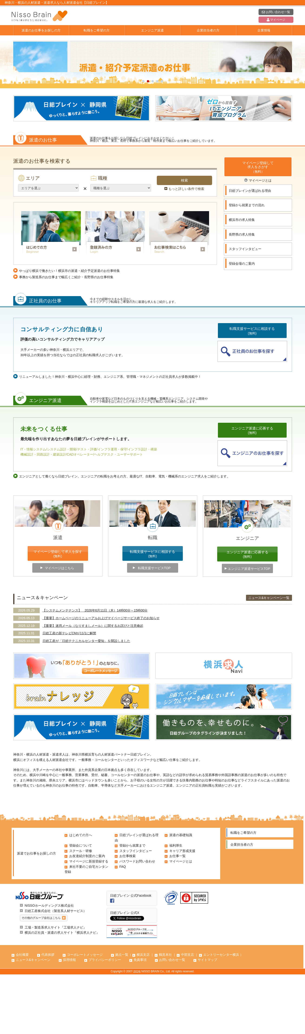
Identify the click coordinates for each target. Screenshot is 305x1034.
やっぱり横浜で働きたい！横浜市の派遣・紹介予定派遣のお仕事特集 (69, 330)
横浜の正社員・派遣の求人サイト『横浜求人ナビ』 (62, 992)
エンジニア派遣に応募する (252, 490)
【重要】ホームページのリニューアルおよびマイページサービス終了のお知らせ (101, 677)
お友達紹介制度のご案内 (87, 915)
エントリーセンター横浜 (221, 1014)
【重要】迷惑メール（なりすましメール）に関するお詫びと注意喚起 (93, 685)
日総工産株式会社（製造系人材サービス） (55, 970)
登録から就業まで (132, 905)
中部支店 (187, 1014)
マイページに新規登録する (88, 921)
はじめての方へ (80, 894)
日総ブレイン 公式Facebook (130, 955)
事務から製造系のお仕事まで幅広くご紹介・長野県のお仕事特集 (66, 336)
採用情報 (69, 1019)
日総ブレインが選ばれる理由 (250, 250)
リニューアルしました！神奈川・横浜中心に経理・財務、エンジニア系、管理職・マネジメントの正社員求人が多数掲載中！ (110, 436)
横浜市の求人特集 (242, 279)
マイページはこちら (59, 627)
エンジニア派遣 (152, 30)
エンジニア (247, 597)
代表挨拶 (47, 1014)
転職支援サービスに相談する (252, 390)
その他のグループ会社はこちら (41, 977)
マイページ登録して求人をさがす (258, 227)
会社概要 (22, 1014)
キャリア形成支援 (182, 910)
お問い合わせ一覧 (276, 12)
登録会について (80, 905)
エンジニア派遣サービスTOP (249, 628)
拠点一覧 (121, 1014)
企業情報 (263, 30)
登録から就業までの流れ (247, 265)
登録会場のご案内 (242, 323)
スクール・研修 (80, 910)
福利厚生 (175, 905)
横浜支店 (143, 1014)
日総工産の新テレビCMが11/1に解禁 (69, 693)
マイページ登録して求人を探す (58, 613)
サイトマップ (207, 1019)
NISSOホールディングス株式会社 (49, 965)
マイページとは (258, 240)
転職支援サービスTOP (154, 627)
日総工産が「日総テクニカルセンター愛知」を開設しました (86, 700)
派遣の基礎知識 (180, 894)
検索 (184, 240)
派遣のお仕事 (37, 198)
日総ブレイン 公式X (124, 972)
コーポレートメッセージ (85, 1014)
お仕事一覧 (177, 915)
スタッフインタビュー (245, 308)
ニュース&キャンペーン (33, 1019)
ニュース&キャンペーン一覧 (268, 657)
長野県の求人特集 (242, 294)
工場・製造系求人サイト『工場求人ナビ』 (55, 987)
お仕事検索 (127, 915)
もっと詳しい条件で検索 (184, 248)
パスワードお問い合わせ (137, 921)
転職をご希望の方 (97, 30)
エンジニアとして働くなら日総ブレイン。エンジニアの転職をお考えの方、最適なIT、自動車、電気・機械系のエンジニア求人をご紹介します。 (124, 536)
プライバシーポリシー (105, 1019)
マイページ (276, 20)
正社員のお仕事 (39, 359)
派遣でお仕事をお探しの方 (36, 913)
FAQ (122, 926)
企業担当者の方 (208, 30)
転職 (152, 597)
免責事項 (140, 1019)
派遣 (57, 597)
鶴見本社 (165, 1014)
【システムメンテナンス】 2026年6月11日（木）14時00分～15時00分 (95, 670)
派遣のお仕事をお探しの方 (41, 30)
